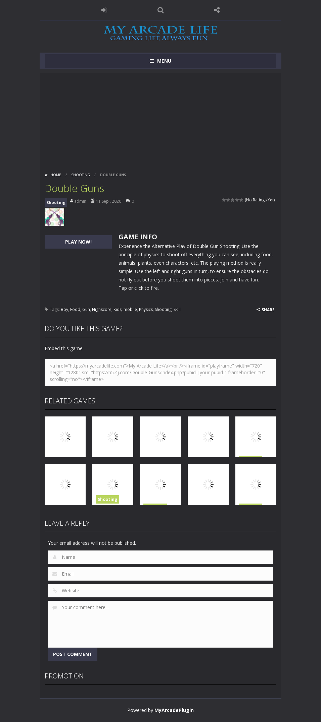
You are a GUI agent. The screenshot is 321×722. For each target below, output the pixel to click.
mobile (130, 309)
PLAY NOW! (78, 242)
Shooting (80, 175)
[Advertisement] (160, 120)
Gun (86, 309)
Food (75, 309)
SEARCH (160, 10)
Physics (146, 309)
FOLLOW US (216, 10)
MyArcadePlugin (174, 710)
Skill (177, 309)
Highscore (101, 309)
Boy (64, 309)
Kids (117, 309)
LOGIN (104, 10)
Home (55, 175)
